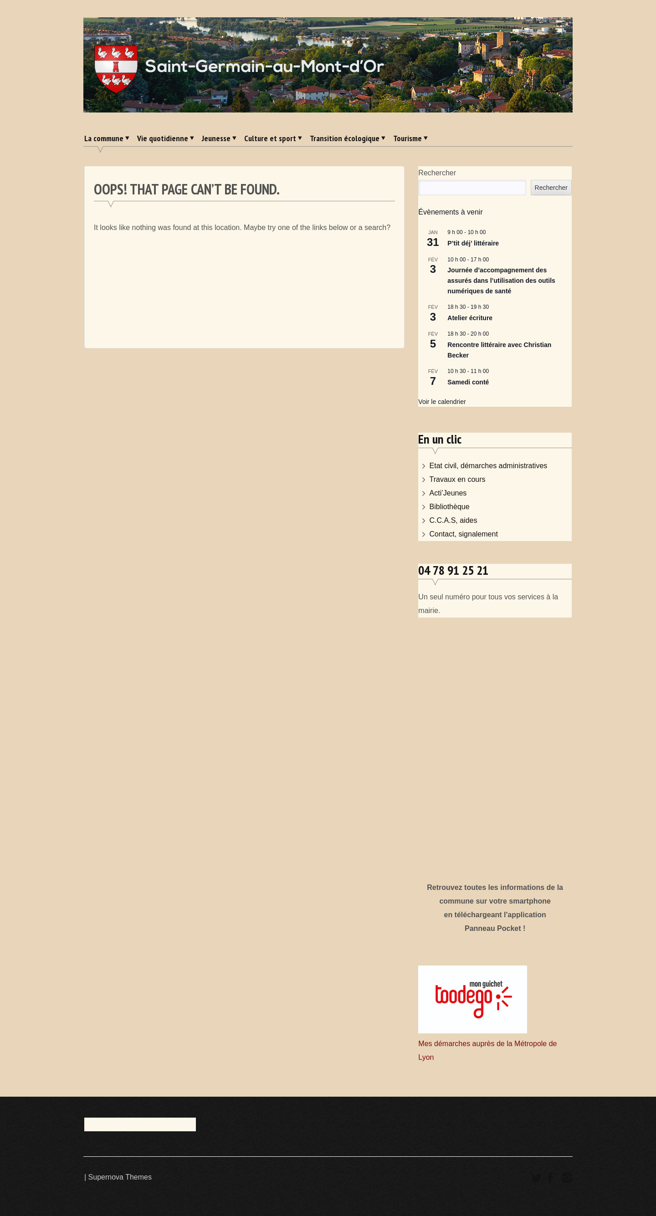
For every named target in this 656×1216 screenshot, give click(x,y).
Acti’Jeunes (448, 493)
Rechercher (437, 173)
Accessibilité (171, 1124)
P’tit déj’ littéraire (473, 243)
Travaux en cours (458, 479)
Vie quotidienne (162, 138)
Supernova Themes (120, 1177)
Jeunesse (216, 138)
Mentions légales (116, 1124)
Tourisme (407, 138)
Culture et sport (270, 138)
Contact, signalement (464, 534)
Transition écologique (344, 138)
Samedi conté (468, 382)
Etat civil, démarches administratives (489, 466)
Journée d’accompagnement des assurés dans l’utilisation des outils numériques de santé (501, 280)
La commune (103, 138)
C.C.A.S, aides (453, 520)
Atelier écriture (469, 318)
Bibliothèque (450, 507)
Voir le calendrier (442, 401)
